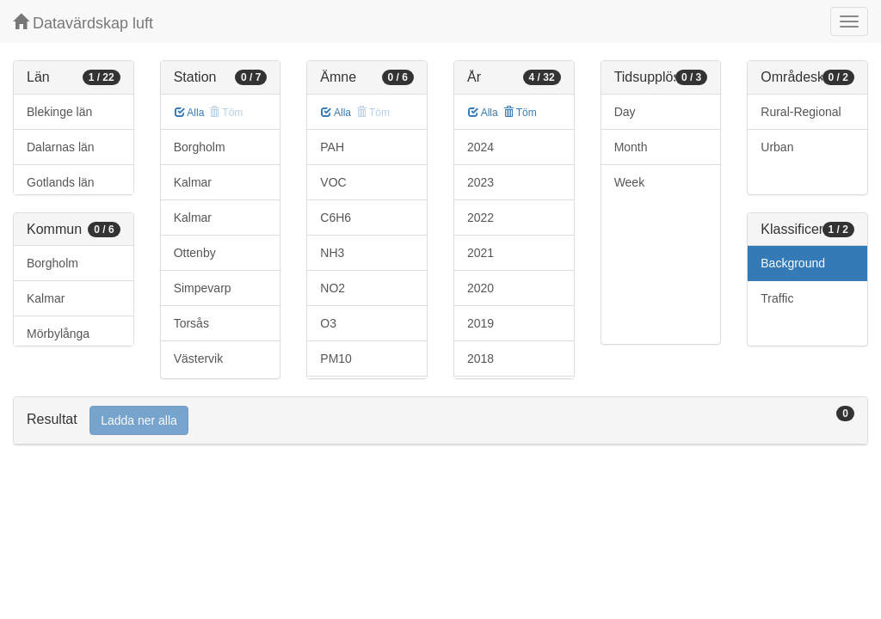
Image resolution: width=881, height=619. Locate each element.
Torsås (191, 323)
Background (793, 263)
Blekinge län (59, 112)
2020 (480, 288)
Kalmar (46, 298)
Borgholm (52, 263)
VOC (333, 182)
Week (629, 182)
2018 (480, 358)
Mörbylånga (58, 333)
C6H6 (335, 217)
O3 (328, 323)
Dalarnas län (61, 147)
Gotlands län (61, 182)
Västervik (199, 358)
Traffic (777, 298)
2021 (480, 253)
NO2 (332, 288)
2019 (480, 323)
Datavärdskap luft (83, 23)
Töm (520, 113)
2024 (480, 147)
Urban (777, 147)
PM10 (336, 358)
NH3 (332, 253)
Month (631, 147)
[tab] (440, 420)
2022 (480, 217)
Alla (190, 113)
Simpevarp (202, 288)
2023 (480, 182)
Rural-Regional (801, 112)
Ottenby (195, 253)
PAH (332, 147)
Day (625, 112)
